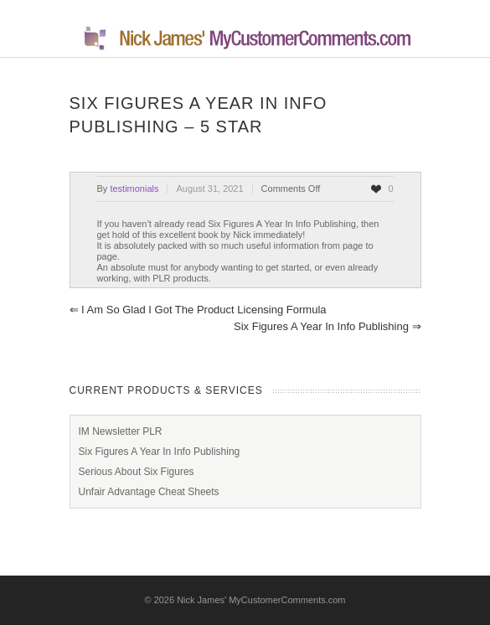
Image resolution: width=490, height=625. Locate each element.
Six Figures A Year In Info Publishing (327, 326)
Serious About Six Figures (136, 472)
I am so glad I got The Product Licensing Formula (198, 309)
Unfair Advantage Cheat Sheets (149, 492)
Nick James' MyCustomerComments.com (261, 600)
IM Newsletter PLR (120, 431)
